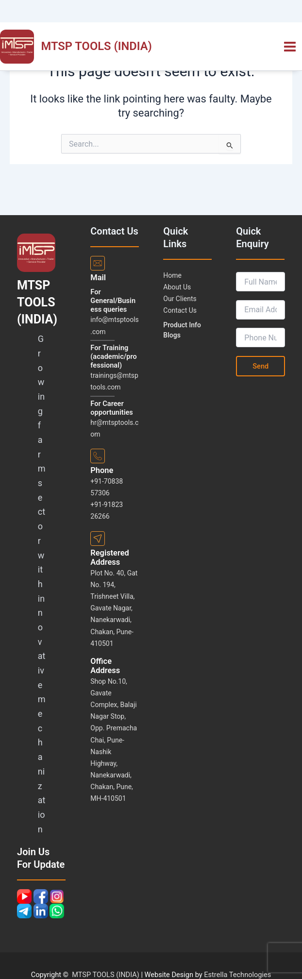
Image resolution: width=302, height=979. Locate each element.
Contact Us (180, 310)
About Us (177, 287)
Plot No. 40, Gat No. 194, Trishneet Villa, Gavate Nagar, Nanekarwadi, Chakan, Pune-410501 (113, 608)
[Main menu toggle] (290, 46)
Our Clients (179, 299)
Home (172, 275)
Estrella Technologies (237, 974)
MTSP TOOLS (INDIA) (96, 46)
